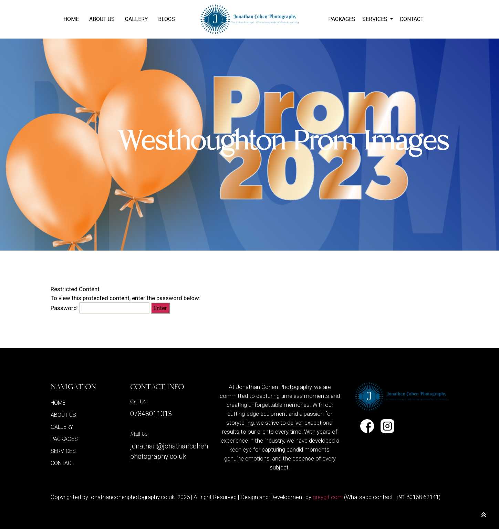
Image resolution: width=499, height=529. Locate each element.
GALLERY (136, 19)
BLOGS (166, 19)
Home (71, 19)
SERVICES (375, 19)
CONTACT (412, 19)
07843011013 (151, 414)
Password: (100, 308)
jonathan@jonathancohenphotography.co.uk (169, 451)
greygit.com (328, 497)
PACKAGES (341, 19)
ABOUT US (102, 19)
